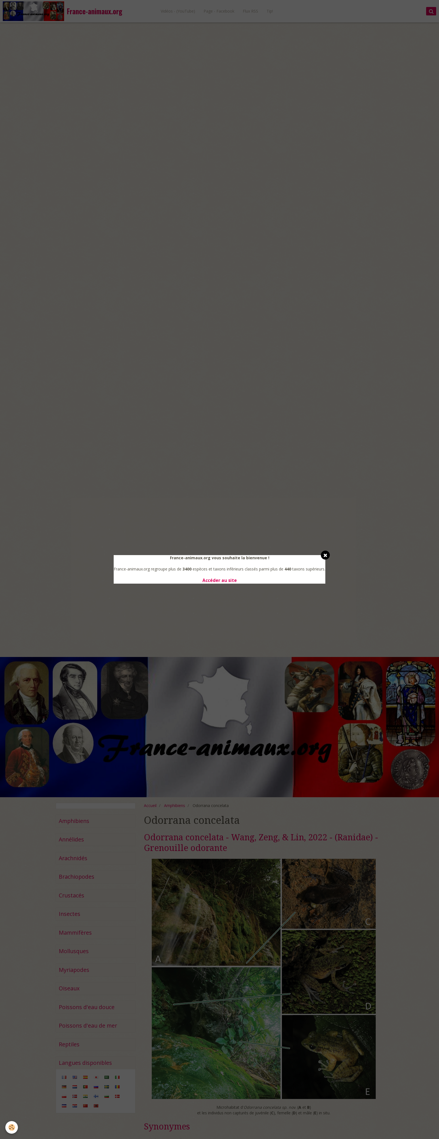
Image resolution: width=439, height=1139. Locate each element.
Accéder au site (219, 580)
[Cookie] (12, 1127)
